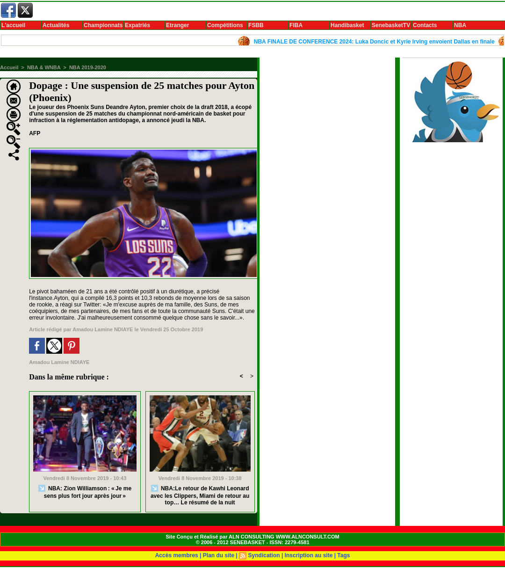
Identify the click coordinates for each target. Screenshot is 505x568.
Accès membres (176, 555)
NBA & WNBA (43, 67)
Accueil (9, 67)
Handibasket (347, 25)
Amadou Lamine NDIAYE (102, 329)
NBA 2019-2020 (87, 67)
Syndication (264, 555)
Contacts (425, 25)
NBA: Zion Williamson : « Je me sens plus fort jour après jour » (84, 492)
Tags (343, 555)
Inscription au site (309, 555)
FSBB (256, 25)
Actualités (56, 25)
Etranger (177, 25)
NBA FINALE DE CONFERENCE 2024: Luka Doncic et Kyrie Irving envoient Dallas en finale (376, 41)
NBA (460, 25)
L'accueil (13, 25)
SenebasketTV (391, 25)
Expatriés (137, 25)
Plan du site (218, 555)
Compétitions (225, 25)
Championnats (103, 25)
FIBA (296, 25)
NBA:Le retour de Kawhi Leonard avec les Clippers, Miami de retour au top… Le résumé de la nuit (200, 495)
